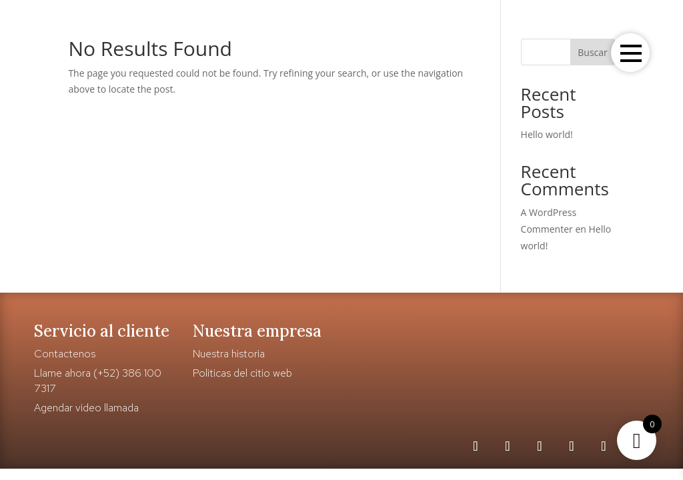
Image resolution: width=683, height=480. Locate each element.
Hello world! (547, 134)
